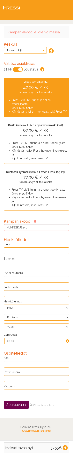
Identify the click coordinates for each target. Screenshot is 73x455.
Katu (6, 357)
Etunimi (8, 244)
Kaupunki (9, 386)
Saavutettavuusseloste (36, 431)
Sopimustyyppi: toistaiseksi (35, 97)
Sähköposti (11, 287)
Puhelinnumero (13, 272)
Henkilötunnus (13, 301)
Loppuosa (10, 334)
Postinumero (12, 372)
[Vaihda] (18, 69)
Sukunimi (9, 258)
